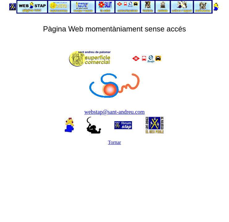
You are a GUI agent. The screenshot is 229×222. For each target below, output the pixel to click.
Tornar (114, 142)
